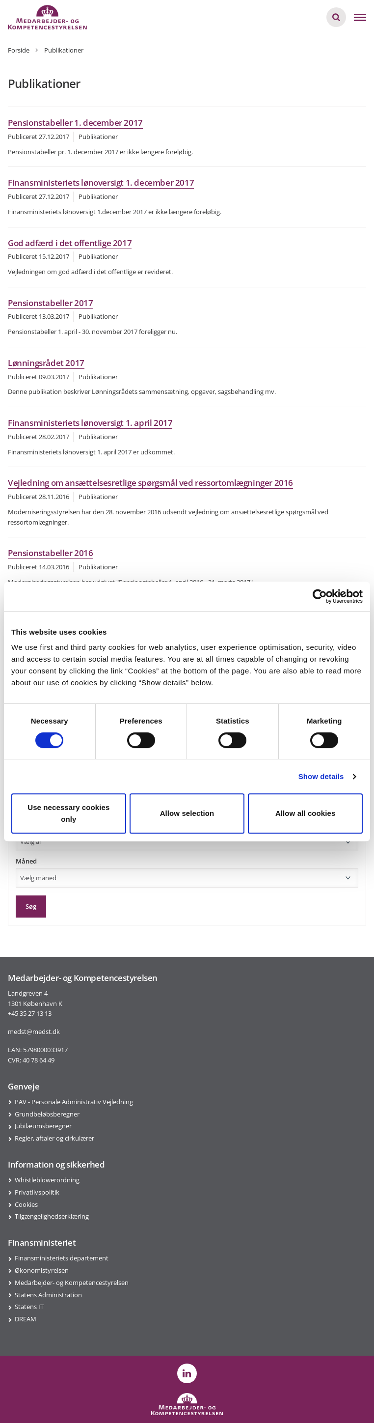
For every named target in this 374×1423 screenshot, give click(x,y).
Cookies (26, 1204)
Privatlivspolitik (37, 1192)
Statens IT (29, 1306)
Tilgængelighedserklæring (52, 1216)
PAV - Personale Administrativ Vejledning (74, 1101)
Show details (321, 776)
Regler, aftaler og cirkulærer (54, 1138)
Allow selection (187, 813)
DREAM (25, 1318)
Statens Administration (48, 1294)
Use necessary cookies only (68, 813)
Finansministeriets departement (61, 1258)
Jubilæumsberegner (43, 1125)
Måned (26, 861)
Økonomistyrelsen (42, 1270)
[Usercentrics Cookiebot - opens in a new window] (320, 596)
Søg (31, 906)
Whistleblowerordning (47, 1179)
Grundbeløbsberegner (47, 1114)
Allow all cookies (305, 813)
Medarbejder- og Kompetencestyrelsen (72, 1282)
